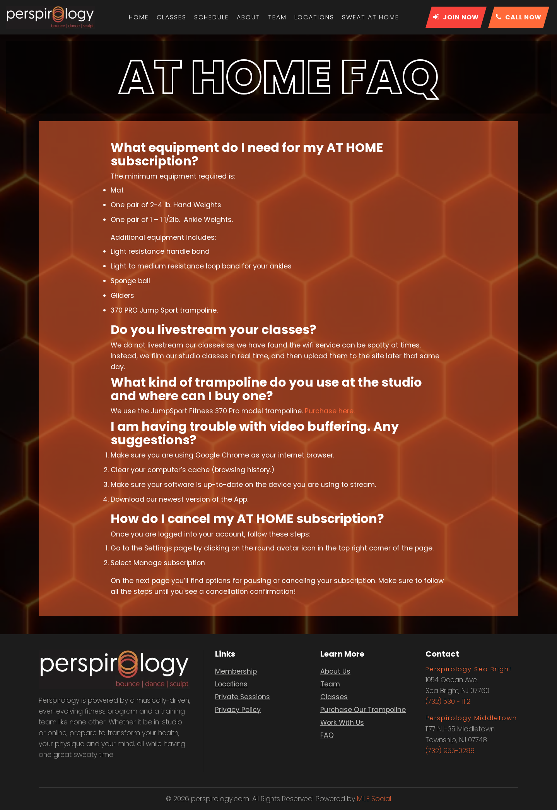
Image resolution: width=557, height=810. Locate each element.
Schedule (211, 17)
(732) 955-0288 (450, 750)
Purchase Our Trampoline (363, 709)
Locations (314, 17)
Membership (236, 671)
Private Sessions (242, 697)
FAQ (327, 735)
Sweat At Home (370, 17)
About (248, 17)
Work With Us (342, 722)
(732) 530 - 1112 (447, 701)
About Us (335, 671)
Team (277, 17)
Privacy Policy (238, 709)
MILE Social (374, 798)
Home (139, 17)
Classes (171, 17)
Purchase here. (330, 411)
